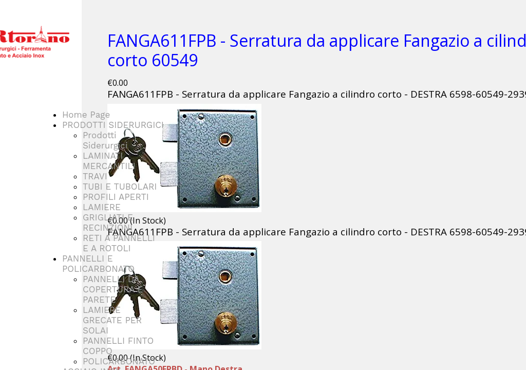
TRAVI (95, 176)
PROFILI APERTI (116, 197)
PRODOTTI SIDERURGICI (113, 125)
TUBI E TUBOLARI (120, 186)
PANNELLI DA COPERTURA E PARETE (113, 289)
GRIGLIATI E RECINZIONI (108, 222)
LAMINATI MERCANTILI (109, 161)
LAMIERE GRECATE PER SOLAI (112, 320)
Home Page (86, 114)
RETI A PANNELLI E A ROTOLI (119, 243)
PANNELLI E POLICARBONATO (98, 263)
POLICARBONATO (119, 361)
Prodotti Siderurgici (105, 140)
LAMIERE (102, 207)
